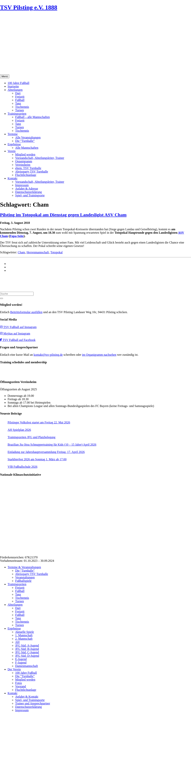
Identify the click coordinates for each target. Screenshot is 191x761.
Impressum (22, 185)
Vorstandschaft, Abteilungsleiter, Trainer (39, 158)
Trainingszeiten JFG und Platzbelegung (31, 437)
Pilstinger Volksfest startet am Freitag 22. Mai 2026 (39, 422)
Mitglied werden (25, 154)
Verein (12, 151)
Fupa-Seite (17, 236)
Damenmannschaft (26, 666)
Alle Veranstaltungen (28, 137)
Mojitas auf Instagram (15, 333)
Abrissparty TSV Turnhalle (31, 171)
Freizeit (19, 96)
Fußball (19, 100)
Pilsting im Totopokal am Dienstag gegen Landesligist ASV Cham (63, 214)
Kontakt (12, 178)
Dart (17, 93)
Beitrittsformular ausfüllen (26, 312)
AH (17, 642)
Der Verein (14, 669)
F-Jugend (21, 662)
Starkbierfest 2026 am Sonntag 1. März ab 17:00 (37, 459)
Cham (21, 252)
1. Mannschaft (24, 635)
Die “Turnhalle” (25, 140)
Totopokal (56, 252)
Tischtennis (22, 106)
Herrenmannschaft (38, 252)
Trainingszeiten (17, 113)
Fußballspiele (23, 580)
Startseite (13, 86)
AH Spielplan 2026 (19, 429)
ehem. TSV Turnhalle (28, 168)
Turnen (19, 110)
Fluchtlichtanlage (25, 175)
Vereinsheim (22, 164)
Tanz (18, 103)
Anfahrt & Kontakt (26, 696)
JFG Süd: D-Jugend (27, 655)
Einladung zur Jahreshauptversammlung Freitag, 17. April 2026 (46, 452)
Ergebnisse (14, 144)
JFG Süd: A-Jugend (27, 645)
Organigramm (23, 161)
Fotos (18, 683)
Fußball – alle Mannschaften (32, 117)
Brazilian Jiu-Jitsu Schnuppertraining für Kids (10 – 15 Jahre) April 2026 (52, 444)
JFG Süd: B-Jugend (27, 649)
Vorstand (20, 686)
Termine (13, 134)
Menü (5, 76)
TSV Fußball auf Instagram (18, 327)
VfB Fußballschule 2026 (22, 466)
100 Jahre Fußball (18, 83)
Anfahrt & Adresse (26, 188)
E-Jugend (21, 659)
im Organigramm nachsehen (99, 354)
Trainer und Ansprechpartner (32, 703)
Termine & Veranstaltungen (24, 567)
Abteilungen (15, 89)
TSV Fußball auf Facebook (17, 340)
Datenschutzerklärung (28, 192)
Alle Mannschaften (26, 147)
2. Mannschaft (24, 638)
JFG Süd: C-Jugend (27, 652)
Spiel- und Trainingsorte (30, 195)
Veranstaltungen (25, 577)
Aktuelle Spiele (24, 631)
